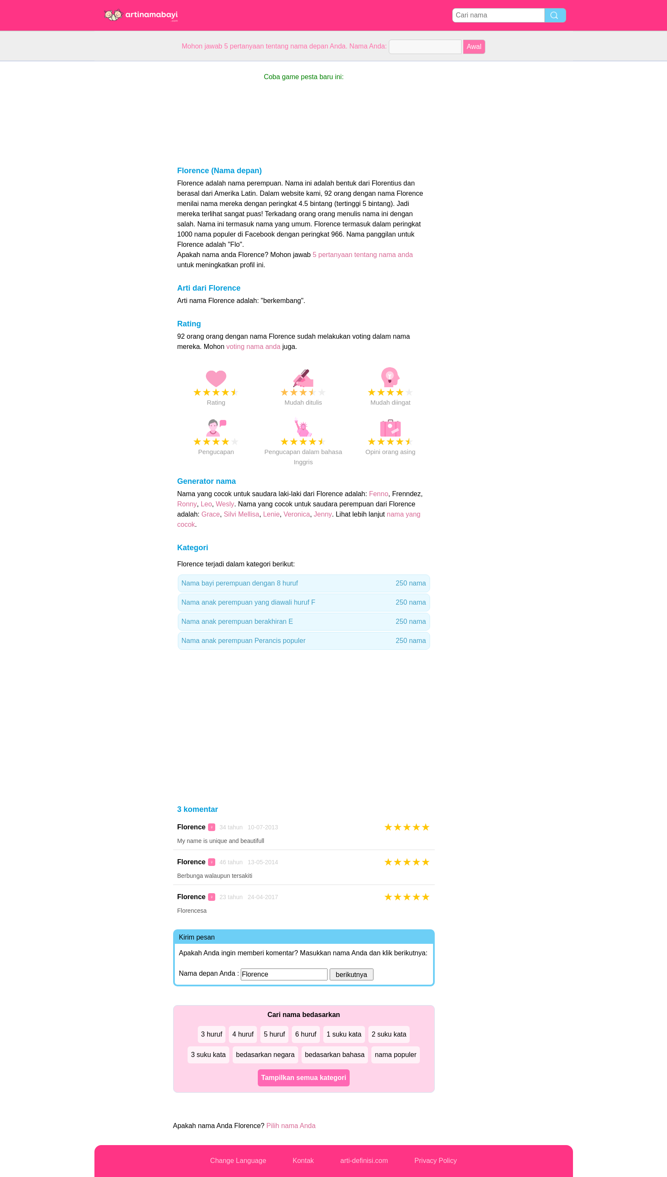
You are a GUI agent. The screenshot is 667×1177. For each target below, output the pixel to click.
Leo (206, 504)
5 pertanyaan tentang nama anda (363, 254)
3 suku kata (208, 1054)
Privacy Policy (435, 1160)
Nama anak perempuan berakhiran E (304, 622)
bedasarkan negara (265, 1054)
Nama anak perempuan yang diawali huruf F (304, 602)
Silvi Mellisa (241, 514)
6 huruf (305, 1034)
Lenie (271, 514)
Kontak (303, 1160)
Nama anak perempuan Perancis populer (304, 641)
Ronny (187, 504)
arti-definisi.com (364, 1160)
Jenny (323, 514)
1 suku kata (344, 1034)
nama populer (395, 1054)
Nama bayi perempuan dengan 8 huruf (304, 583)
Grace (210, 514)
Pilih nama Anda (291, 1125)
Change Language (238, 1160)
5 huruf (274, 1034)
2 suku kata (389, 1034)
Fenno (378, 493)
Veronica (296, 514)
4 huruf (243, 1034)
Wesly (225, 504)
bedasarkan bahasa (335, 1054)
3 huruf (211, 1034)
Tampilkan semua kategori (303, 1077)
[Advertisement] (128, 189)
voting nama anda (253, 346)
